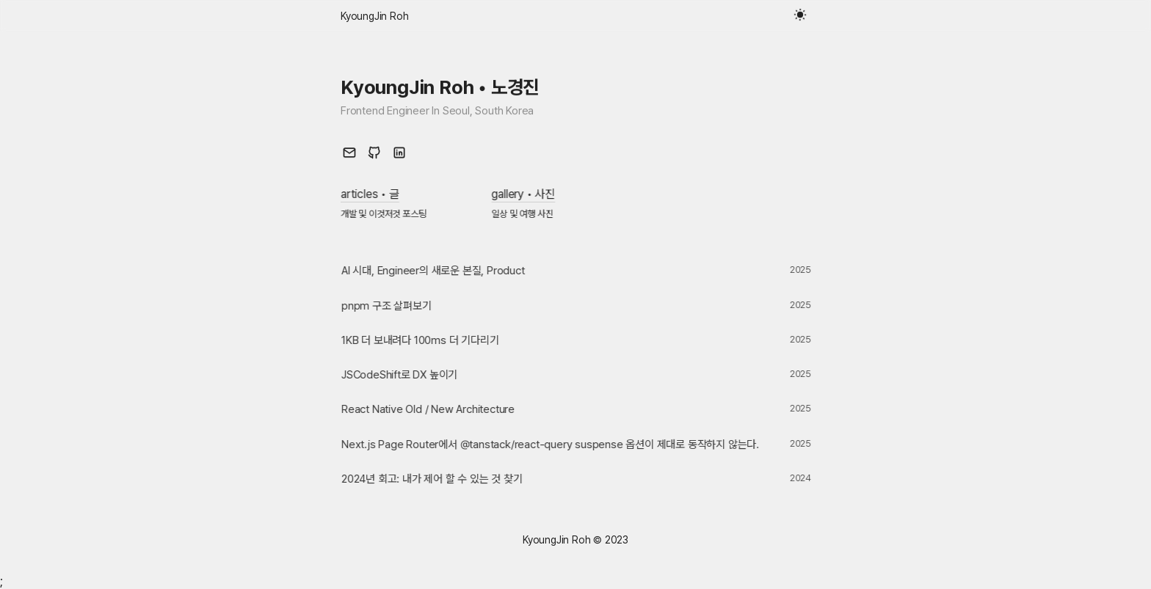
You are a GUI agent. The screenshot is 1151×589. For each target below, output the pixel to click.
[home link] (374, 16)
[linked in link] (399, 152)
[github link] (374, 152)
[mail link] (349, 152)
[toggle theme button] (801, 16)
